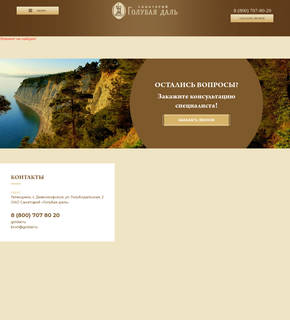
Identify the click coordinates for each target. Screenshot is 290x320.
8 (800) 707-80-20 (252, 10)
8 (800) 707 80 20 (35, 215)
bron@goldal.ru (24, 227)
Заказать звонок (196, 120)
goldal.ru (18, 222)
